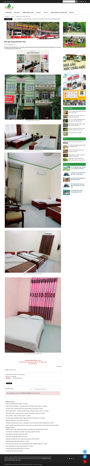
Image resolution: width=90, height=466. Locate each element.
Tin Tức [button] (46, 12)
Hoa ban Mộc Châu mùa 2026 (74, 132)
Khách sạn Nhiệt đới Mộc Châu (13, 403)
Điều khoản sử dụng (38, 464)
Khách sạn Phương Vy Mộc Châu (75, 141)
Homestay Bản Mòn (11, 451)
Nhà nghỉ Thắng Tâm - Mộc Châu (14, 420)
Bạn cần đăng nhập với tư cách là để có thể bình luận (23, 393)
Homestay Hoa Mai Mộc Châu (13, 436)
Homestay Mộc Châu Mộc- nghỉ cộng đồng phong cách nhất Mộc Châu (23, 443)
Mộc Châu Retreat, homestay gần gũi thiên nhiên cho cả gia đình (77, 185)
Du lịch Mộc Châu (16, 464)
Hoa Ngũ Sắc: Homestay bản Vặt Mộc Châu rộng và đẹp (19, 431)
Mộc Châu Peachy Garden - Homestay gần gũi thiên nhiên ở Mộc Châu (23, 406)
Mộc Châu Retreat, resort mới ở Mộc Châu (16, 446)
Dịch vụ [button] (38, 12)
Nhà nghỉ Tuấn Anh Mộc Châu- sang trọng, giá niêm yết (19, 439)
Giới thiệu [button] (17, 12)
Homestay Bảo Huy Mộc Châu (13, 434)
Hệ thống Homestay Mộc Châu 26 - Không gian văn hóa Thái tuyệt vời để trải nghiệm (26, 423)
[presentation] (83, 19)
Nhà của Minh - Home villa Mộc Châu (15, 415)
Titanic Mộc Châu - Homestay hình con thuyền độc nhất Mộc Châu (22, 413)
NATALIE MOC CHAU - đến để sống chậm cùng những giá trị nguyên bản (23, 429)
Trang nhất (8, 12)
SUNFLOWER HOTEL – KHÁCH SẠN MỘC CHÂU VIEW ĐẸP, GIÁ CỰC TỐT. (24, 411)
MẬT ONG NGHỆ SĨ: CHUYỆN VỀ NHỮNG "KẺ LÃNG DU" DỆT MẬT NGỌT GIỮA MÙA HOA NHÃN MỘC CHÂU (37, 19)
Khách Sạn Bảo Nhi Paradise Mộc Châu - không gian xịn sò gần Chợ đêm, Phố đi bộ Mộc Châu (29, 425)
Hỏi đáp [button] (71, 12)
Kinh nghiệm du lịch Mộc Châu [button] (59, 12)
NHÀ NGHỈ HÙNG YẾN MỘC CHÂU (14, 441)
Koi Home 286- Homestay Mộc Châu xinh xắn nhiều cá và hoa (21, 408)
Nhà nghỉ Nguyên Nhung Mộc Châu (14, 448)
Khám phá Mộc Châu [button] (28, 12)
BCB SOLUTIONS (29, 464)
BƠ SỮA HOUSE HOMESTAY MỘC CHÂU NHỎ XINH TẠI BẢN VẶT (22, 418)
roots (61, 366)
